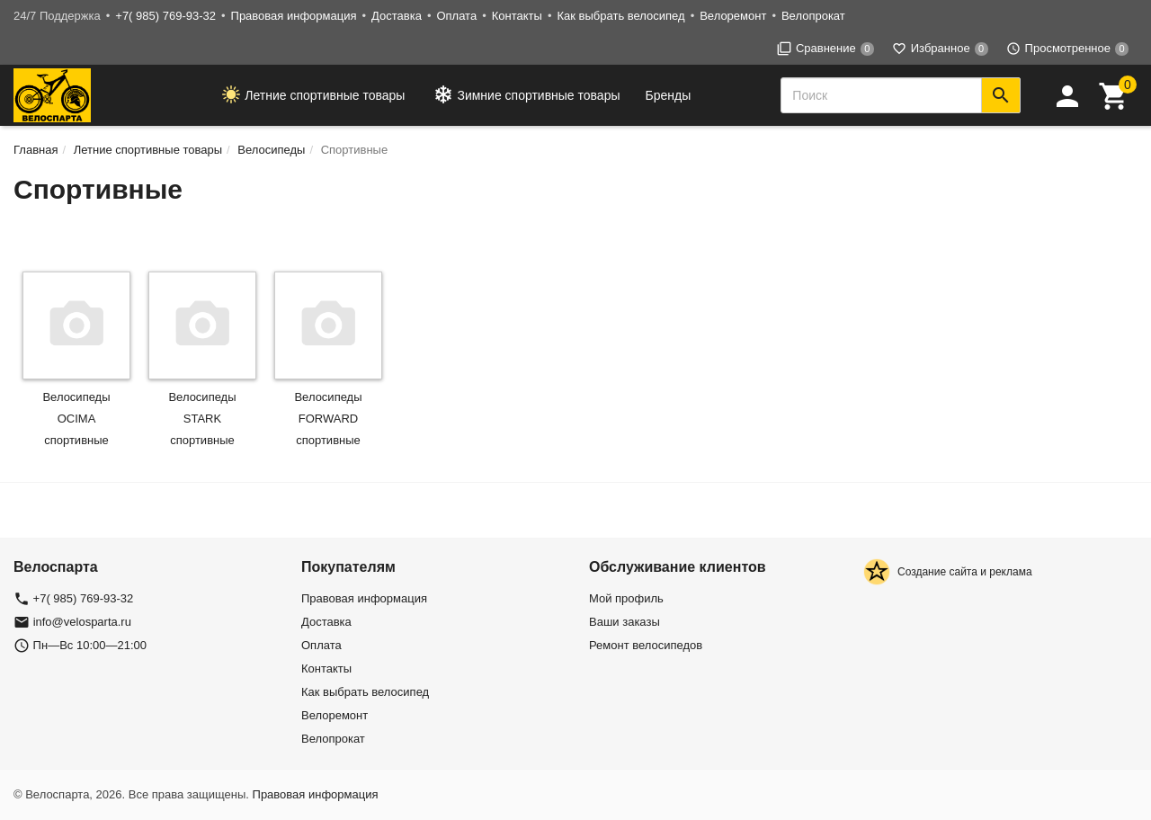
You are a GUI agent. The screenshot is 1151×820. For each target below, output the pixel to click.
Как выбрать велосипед (620, 15)
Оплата (456, 15)
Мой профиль (626, 598)
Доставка (396, 15)
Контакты (517, 15)
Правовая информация (294, 15)
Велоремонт (733, 15)
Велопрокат (813, 15)
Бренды (668, 95)
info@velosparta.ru (82, 621)
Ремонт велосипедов (645, 645)
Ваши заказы (624, 621)
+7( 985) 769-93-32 (165, 15)
